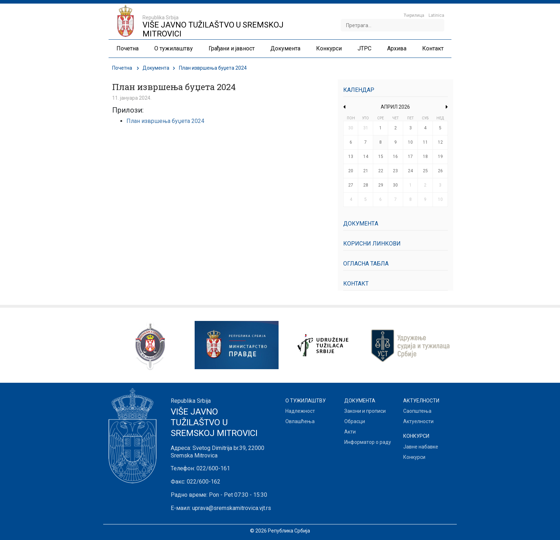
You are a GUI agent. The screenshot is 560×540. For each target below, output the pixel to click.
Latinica (436, 15)
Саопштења (417, 411)
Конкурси (414, 457)
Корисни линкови (372, 243)
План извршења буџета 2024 (165, 121)
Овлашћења (300, 421)
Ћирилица (414, 15)
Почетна (122, 68)
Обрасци (354, 421)
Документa (155, 68)
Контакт (356, 283)
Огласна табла (366, 263)
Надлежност (300, 411)
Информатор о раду (367, 442)
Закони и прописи (365, 411)
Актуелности (418, 421)
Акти (350, 432)
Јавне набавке (420, 447)
